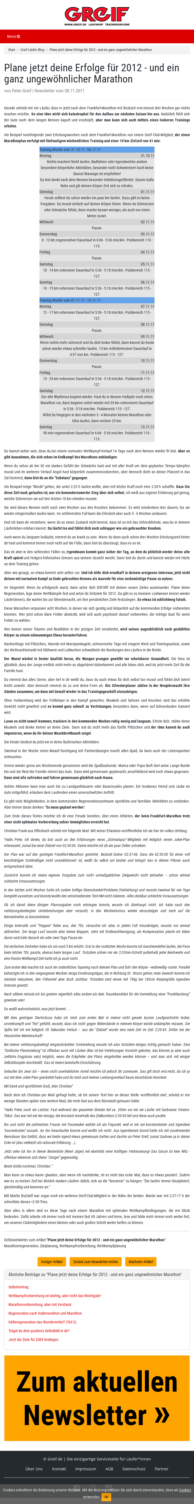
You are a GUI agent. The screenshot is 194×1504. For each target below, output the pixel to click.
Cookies (185, 1490)
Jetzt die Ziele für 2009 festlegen (33, 1339)
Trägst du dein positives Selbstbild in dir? (39, 1331)
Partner (162, 1468)
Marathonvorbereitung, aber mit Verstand (39, 1304)
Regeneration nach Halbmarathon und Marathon (45, 1313)
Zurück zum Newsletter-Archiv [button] (95, 1262)
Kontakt (59, 1468)
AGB (109, 1468)
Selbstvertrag (18, 1287)
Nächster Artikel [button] (141, 1262)
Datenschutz (133, 1468)
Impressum (85, 1468)
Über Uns (34, 1468)
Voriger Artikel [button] (51, 1262)
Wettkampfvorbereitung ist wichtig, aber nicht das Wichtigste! (54, 1296)
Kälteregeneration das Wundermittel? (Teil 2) (42, 1322)
